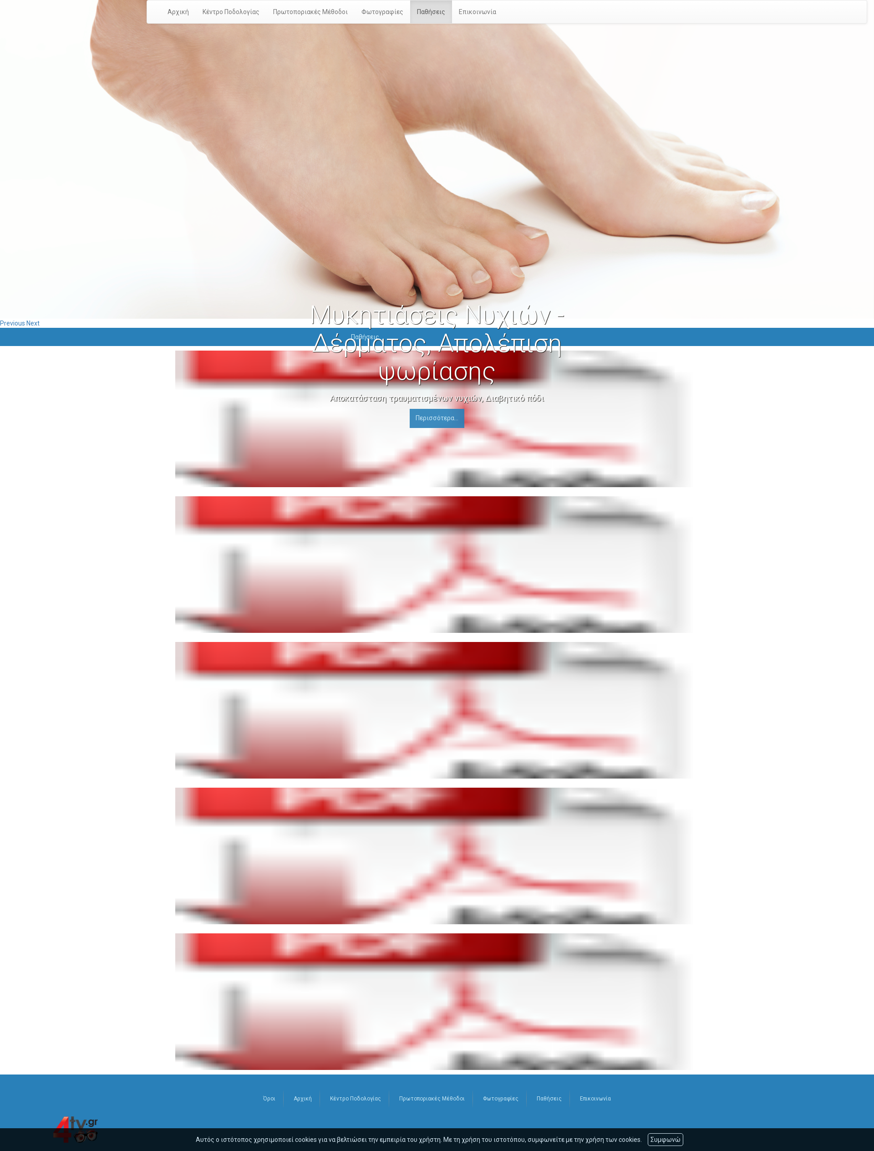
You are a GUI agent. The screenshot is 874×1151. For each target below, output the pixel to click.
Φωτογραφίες (382, 11)
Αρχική (178, 11)
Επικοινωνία (477, 11)
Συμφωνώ (665, 1139)
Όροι (269, 1098)
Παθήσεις (431, 11)
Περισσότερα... (437, 418)
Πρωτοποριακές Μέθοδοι (310, 11)
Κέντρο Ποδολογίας (231, 11)
